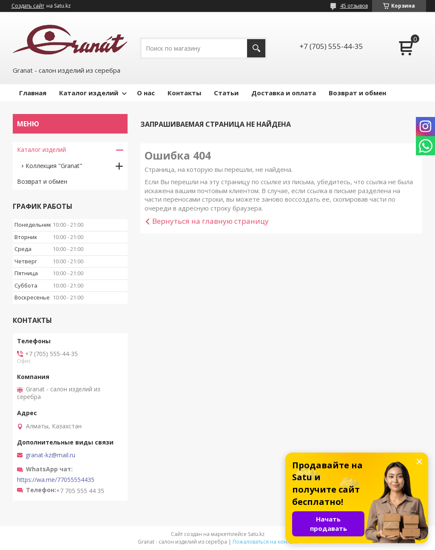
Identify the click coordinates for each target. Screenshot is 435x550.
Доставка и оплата (283, 92)
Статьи (226, 92)
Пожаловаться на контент (265, 541)
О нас (146, 92)
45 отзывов (354, 5)
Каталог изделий (88, 92)
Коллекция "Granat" (54, 166)
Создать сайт (27, 6)
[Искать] (256, 48)
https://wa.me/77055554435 (55, 480)
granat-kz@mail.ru (50, 455)
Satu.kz (256, 534)
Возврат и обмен (357, 92)
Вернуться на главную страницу (210, 221)
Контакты (184, 92)
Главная (32, 92)
